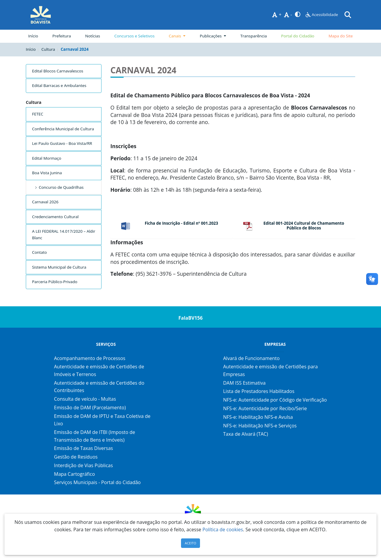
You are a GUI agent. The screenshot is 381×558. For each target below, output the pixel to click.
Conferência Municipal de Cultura (63, 128)
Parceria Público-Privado (54, 281)
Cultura (48, 49)
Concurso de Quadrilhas (58, 187)
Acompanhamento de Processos (89, 358)
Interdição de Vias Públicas (83, 465)
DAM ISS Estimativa (244, 383)
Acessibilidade (322, 14)
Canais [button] (175, 36)
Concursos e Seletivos (134, 36)
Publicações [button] (211, 36)
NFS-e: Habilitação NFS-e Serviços (260, 425)
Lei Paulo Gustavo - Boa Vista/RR (62, 143)
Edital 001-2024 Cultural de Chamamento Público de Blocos (303, 226)
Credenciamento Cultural (55, 216)
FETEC (37, 114)
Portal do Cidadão (297, 36)
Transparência (253, 36)
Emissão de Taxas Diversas (83, 448)
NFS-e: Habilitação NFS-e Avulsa (258, 417)
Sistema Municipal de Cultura (59, 267)
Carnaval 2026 (45, 202)
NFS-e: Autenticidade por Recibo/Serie (265, 408)
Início (33, 36)
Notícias (92, 36)
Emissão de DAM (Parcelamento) (90, 407)
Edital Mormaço (46, 158)
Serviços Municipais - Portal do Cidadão (97, 482)
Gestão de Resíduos (76, 457)
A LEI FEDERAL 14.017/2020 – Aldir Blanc (63, 234)
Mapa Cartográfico (74, 474)
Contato (39, 252)
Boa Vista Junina (47, 172)
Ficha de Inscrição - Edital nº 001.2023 (181, 223)
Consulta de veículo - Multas (85, 399)
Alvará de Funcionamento (251, 358)
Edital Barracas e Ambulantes (59, 85)
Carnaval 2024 (75, 49)
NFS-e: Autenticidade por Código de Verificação (275, 400)
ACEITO (190, 543)
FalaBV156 (190, 318)
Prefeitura (62, 36)
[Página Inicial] (40, 15)
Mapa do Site (340, 36)
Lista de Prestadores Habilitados (258, 391)
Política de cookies (222, 529)
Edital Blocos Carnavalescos (57, 71)
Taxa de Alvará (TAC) (245, 434)
